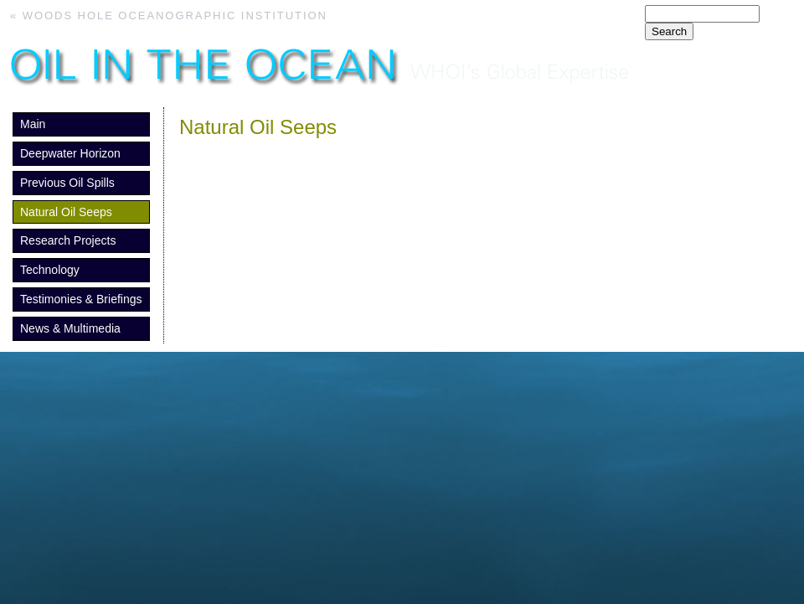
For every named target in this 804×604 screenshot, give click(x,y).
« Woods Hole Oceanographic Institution (168, 15)
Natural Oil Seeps (66, 212)
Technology (50, 269)
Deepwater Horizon (70, 153)
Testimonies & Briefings (81, 299)
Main (32, 124)
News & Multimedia (70, 328)
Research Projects (68, 240)
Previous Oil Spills (67, 182)
